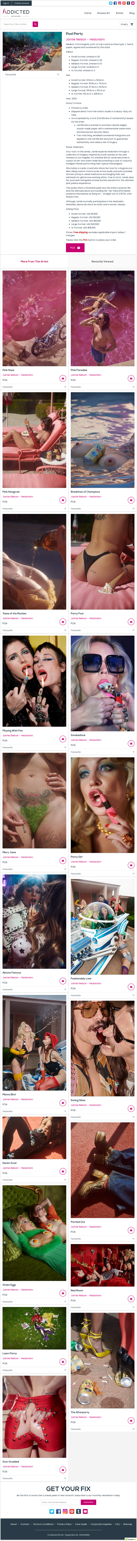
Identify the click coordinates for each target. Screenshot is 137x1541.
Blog (131, 13)
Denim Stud (9, 1163)
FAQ (117, 1524)
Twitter (110, 3)
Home (87, 13)
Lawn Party (10, 1353)
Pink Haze (8, 370)
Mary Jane (9, 852)
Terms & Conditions (43, 1524)
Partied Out (78, 1222)
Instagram (119, 3)
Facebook (115, 3)
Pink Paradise (79, 370)
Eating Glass (78, 1100)
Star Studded (11, 1462)
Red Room (77, 1291)
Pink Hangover (11, 492)
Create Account (21, 3)
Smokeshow (78, 735)
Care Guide (81, 1524)
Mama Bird (9, 1094)
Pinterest (124, 3)
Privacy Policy (64, 1524)
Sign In (6, 3)
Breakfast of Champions (85, 492)
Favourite (32, 75)
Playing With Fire (13, 731)
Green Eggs (9, 1285)
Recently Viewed (102, 262)
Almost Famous (12, 973)
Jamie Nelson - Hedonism (85, 39)
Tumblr (128, 3)
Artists (119, 13)
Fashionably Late (81, 978)
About (13, 1524)
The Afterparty (80, 1412)
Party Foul (77, 613)
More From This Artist (34, 262)
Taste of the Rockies (14, 613)
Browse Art (103, 13)
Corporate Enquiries (101, 1524)
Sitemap (127, 1524)
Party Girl (76, 857)
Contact (132, 3)
